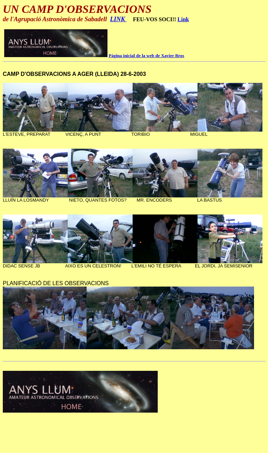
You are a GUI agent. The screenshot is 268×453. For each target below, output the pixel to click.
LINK (118, 19)
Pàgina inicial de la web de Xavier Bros (146, 55)
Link (183, 19)
